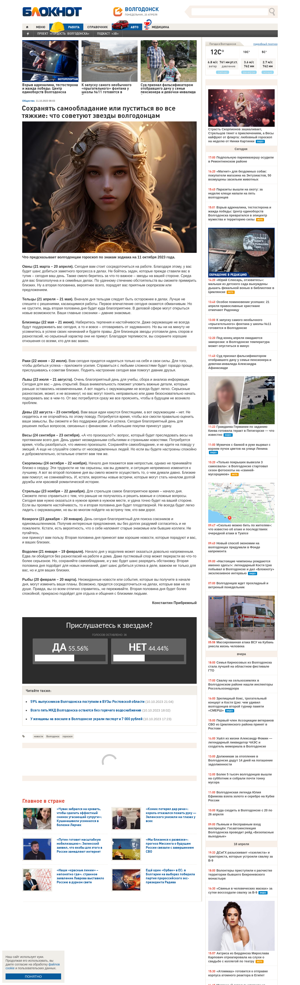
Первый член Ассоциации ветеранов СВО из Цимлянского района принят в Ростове (241, 724)
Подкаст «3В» (108, 33)
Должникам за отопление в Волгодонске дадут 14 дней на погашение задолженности (240, 760)
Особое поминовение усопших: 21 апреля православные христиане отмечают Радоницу (238, 306)
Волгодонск (52, 736)
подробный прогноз (265, 44)
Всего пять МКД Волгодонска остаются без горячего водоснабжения (85, 710)
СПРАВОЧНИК (97, 27)
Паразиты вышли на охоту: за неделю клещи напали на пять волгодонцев (235, 193)
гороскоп (68, 736)
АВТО (125, 27)
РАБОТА (64, 27)
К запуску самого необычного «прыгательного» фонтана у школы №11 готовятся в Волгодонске (239, 324)
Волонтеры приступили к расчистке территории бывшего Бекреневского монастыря (240, 874)
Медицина (156, 27)
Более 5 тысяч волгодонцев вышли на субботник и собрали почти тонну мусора (240, 778)
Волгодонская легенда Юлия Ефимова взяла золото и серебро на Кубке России (241, 796)
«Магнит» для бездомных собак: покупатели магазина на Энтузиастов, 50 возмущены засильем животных (239, 175)
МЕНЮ (40, 27)
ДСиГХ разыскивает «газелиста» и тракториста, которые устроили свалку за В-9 (240, 856)
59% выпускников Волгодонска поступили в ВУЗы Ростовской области (87, 701)
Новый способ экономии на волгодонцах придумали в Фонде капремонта (234, 547)
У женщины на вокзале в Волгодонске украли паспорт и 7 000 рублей (86, 719)
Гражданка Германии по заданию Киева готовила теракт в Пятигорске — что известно (241, 430)
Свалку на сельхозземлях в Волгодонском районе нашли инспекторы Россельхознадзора (240, 684)
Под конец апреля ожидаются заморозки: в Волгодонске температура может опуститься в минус (239, 342)
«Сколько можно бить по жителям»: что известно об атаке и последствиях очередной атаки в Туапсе (240, 529)
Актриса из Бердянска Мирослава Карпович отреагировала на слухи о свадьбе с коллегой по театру (238, 957)
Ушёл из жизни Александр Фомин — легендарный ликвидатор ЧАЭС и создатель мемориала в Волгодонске (240, 742)
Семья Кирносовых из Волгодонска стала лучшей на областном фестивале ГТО (240, 666)
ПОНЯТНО (33, 976)
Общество (28, 100)
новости (38, 736)
